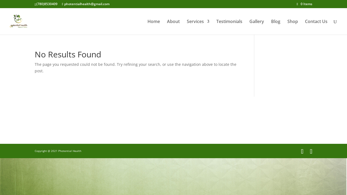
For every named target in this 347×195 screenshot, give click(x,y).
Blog (275, 22)
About (173, 22)
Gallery (256, 22)
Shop (292, 22)
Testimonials (229, 22)
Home (153, 22)
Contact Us (316, 22)
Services (195, 22)
